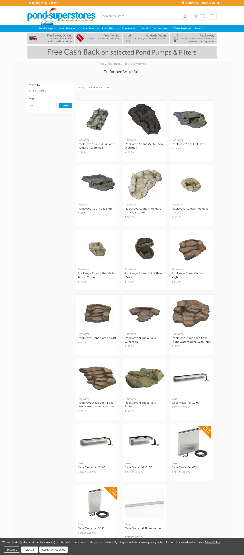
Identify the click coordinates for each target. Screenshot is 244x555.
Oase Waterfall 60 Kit (128, 428)
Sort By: (82, 87)
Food (146, 28)
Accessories (162, 28)
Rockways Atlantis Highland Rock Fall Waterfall (90, 148)
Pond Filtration (69, 28)
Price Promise (35, 504)
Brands (199, 28)
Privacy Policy (34, 489)
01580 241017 (49, 3)
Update (65, 105)
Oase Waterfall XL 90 (164, 355)
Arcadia (96, 496)
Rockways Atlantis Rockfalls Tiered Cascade (162, 217)
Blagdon (96, 504)
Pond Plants (110, 28)
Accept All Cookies (53, 549)
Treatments (130, 28)
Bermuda (97, 500)
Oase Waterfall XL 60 (200, 355)
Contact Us (192, 3)
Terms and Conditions (39, 496)
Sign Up (215, 3)
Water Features (182, 28)
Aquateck (97, 493)
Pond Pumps (47, 28)
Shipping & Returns (37, 493)
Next (212, 453)
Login (205, 3)
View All (96, 514)
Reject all (29, 549)
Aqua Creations (100, 489)
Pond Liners (90, 28)
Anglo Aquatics (100, 486)
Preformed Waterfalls (135, 63)
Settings (12, 549)
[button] (50, 99)
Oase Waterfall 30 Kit (164, 428)
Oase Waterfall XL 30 (92, 428)
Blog (30, 486)
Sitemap (31, 507)
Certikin (96, 507)
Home (101, 63)
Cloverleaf (97, 511)
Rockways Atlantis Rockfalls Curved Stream (90, 217)
